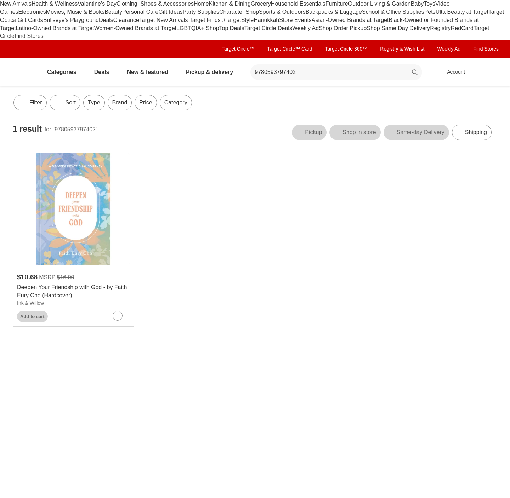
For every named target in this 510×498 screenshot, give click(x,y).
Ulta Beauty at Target (462, 12)
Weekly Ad (305, 28)
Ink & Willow (30, 303)
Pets (430, 12)
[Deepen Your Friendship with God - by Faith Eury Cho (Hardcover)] (73, 292)
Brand (120, 102)
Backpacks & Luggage (334, 12)
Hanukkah (266, 20)
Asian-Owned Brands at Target (350, 20)
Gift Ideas (170, 12)
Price (145, 102)
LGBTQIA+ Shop (197, 28)
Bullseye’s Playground (71, 20)
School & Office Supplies (393, 12)
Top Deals (231, 28)
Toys (429, 4)
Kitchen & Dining (230, 4)
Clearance (126, 20)
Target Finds (205, 20)
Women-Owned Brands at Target (135, 28)
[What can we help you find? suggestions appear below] (336, 72)
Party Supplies (201, 12)
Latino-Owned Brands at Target (55, 28)
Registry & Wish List (402, 49)
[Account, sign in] (452, 72)
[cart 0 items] (488, 72)
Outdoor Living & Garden (379, 4)
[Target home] (22, 72)
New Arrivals (16, 4)
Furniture (336, 4)
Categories (64, 72)
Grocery (261, 4)
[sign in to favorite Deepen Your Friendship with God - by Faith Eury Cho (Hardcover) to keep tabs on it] (118, 316)
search (415, 73)
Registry (440, 28)
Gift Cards (30, 20)
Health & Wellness (55, 4)
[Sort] (65, 102)
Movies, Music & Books (75, 12)
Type (94, 102)
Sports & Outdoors (282, 12)
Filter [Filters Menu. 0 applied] (30, 102)
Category (175, 102)
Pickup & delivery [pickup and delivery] (212, 72)
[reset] (401, 73)
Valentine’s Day (97, 4)
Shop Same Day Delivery (398, 28)
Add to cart (32, 316)
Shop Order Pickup (343, 28)
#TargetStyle (238, 20)
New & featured (150, 72)
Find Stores (29, 36)
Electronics (32, 12)
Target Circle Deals (268, 28)
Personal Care (140, 12)
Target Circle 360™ (346, 49)
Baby (417, 4)
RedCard (462, 28)
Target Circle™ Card (289, 49)
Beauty (113, 12)
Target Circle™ (238, 49)
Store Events (295, 20)
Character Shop (239, 12)
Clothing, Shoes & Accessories (155, 4)
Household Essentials (298, 4)
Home (201, 4)
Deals (106, 20)
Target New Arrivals (164, 20)
